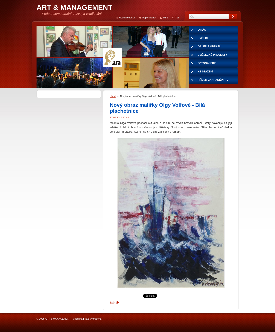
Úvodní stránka (127, 17)
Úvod (113, 96)
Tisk (177, 17)
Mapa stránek (149, 17)
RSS (165, 17)
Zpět (112, 302)
